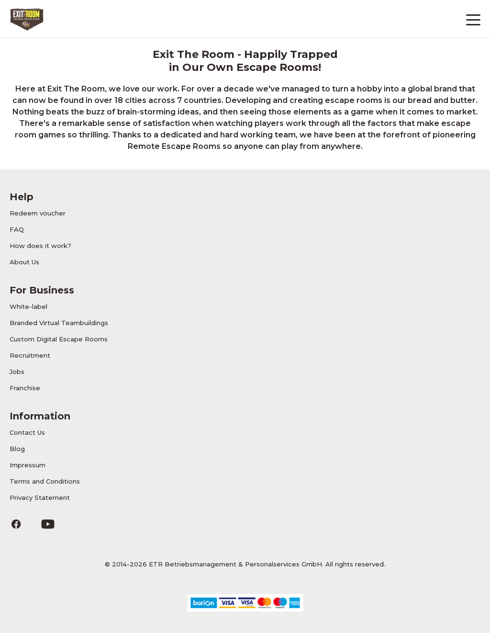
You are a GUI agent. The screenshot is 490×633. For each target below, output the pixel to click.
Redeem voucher (38, 213)
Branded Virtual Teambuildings (59, 323)
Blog (17, 448)
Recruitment (30, 355)
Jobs (17, 371)
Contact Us (27, 432)
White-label (28, 306)
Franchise (25, 388)
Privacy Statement (40, 497)
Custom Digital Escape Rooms (59, 339)
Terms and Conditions (45, 481)
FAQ (17, 229)
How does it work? (40, 245)
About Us (24, 262)
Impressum (27, 465)
